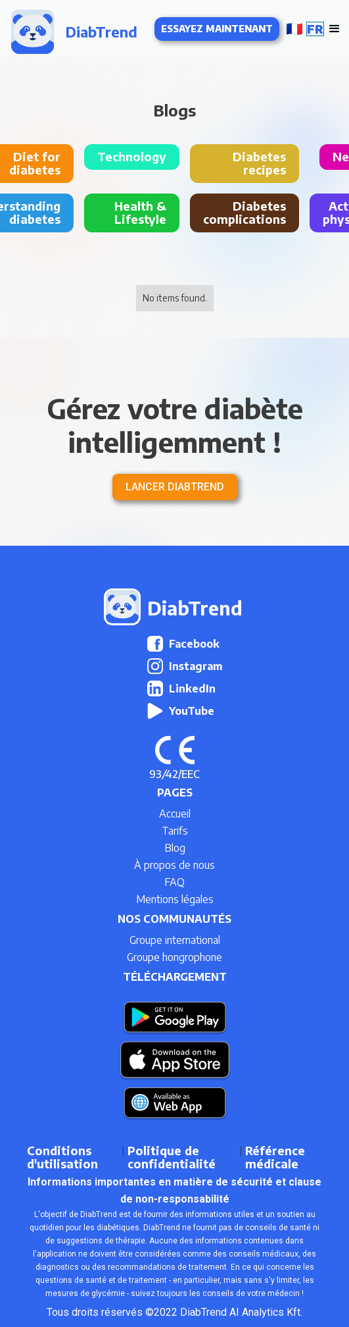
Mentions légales (175, 899)
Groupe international (174, 940)
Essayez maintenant (217, 28)
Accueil (175, 813)
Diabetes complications (244, 212)
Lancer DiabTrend (175, 487)
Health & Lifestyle (140, 212)
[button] (303, 29)
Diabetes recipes (259, 163)
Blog (174, 847)
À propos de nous (174, 865)
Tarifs (175, 830)
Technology (131, 156)
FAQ (174, 882)
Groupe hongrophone (174, 957)
